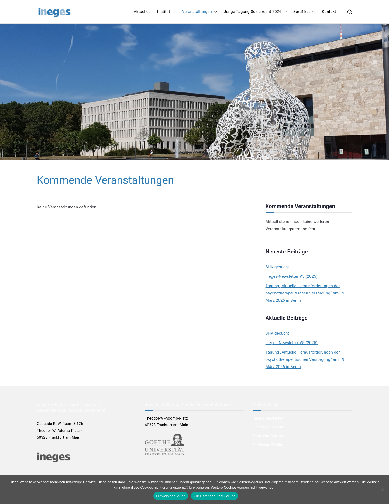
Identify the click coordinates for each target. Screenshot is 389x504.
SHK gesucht (277, 267)
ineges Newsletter (268, 418)
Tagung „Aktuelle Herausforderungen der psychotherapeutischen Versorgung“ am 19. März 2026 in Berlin (306, 293)
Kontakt (329, 11)
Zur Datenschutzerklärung (215, 496)
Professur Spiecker (269, 436)
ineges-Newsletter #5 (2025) (292, 276)
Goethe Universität (268, 427)
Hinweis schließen (170, 496)
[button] (172, 11)
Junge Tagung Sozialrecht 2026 (255, 11)
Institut (166, 11)
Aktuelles (142, 11)
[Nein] (382, 489)
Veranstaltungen (199, 11)
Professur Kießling (268, 445)
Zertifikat (304, 11)
